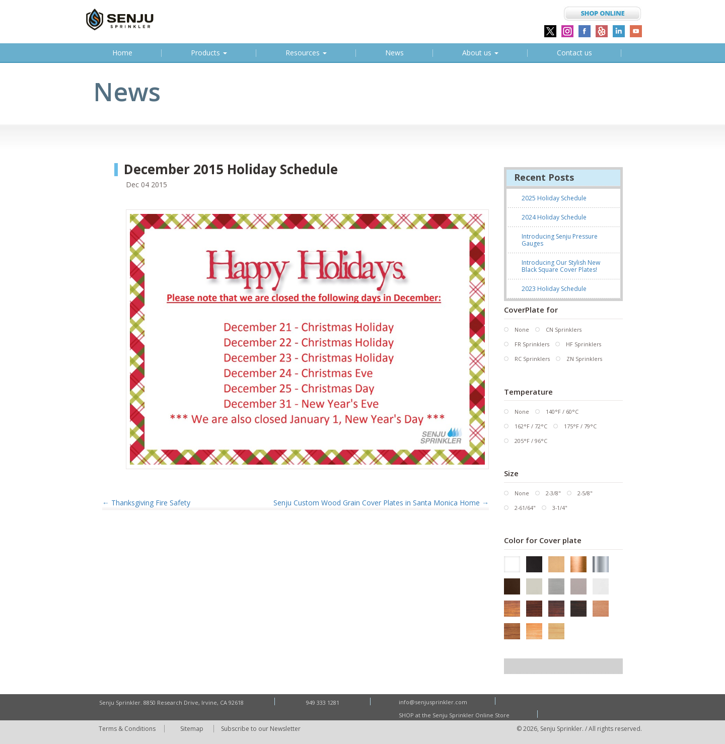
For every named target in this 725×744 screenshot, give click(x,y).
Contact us (574, 52)
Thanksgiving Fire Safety (146, 502)
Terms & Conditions (127, 728)
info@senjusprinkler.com (434, 702)
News (394, 52)
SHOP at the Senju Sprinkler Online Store (455, 714)
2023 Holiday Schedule (554, 288)
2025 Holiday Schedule (554, 198)
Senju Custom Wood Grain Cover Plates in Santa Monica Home (381, 502)
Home (124, 54)
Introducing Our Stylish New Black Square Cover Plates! (561, 266)
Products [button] (209, 52)
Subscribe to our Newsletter (263, 728)
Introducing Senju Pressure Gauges (560, 240)
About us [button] (480, 52)
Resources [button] (306, 52)
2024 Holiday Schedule (554, 217)
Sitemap (193, 728)
